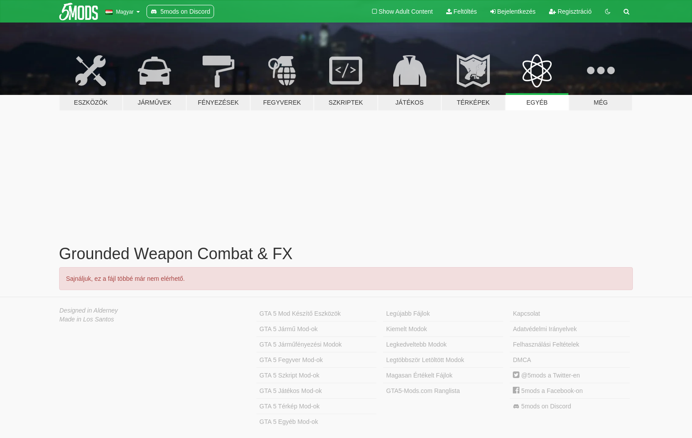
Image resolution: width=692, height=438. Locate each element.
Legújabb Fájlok (408, 313)
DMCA (522, 359)
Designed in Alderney (89, 310)
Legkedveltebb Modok (416, 344)
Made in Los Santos (87, 319)
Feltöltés (461, 11)
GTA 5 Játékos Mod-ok (291, 390)
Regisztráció (570, 11)
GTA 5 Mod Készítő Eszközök (300, 313)
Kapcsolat (526, 313)
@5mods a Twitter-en (546, 375)
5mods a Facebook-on (548, 391)
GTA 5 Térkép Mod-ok (290, 406)
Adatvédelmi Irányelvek (545, 328)
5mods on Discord (542, 406)
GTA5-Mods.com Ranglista (423, 390)
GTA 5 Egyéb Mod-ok (289, 421)
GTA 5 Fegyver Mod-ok (291, 359)
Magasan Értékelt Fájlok (419, 375)
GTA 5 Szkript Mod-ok (290, 375)
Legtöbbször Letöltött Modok (425, 359)
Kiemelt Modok (406, 328)
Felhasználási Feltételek (546, 344)
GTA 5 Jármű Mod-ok (289, 328)
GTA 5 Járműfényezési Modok (301, 344)
